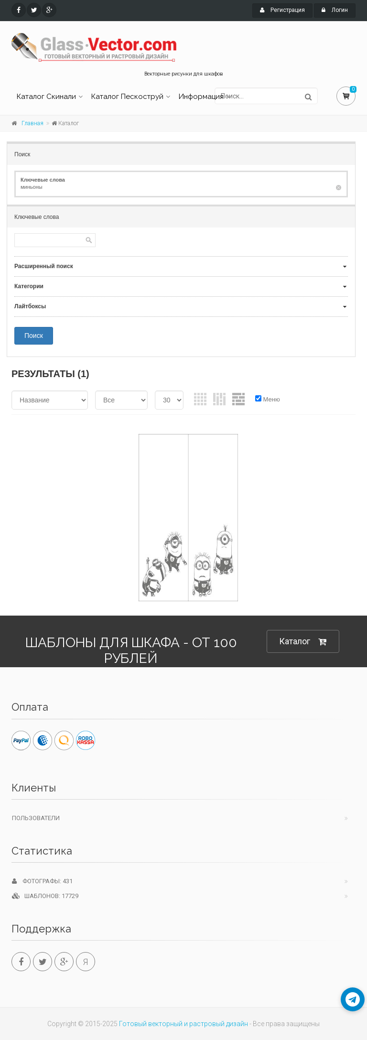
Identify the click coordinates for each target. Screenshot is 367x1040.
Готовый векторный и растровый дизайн (183, 1024)
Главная (32, 123)
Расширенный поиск (43, 266)
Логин (335, 10)
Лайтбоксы (30, 306)
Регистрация (282, 10)
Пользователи (36, 818)
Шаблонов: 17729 (45, 895)
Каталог (303, 641)
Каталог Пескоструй (127, 96)
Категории (28, 286)
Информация (201, 96)
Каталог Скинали (46, 96)
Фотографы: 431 (42, 881)
